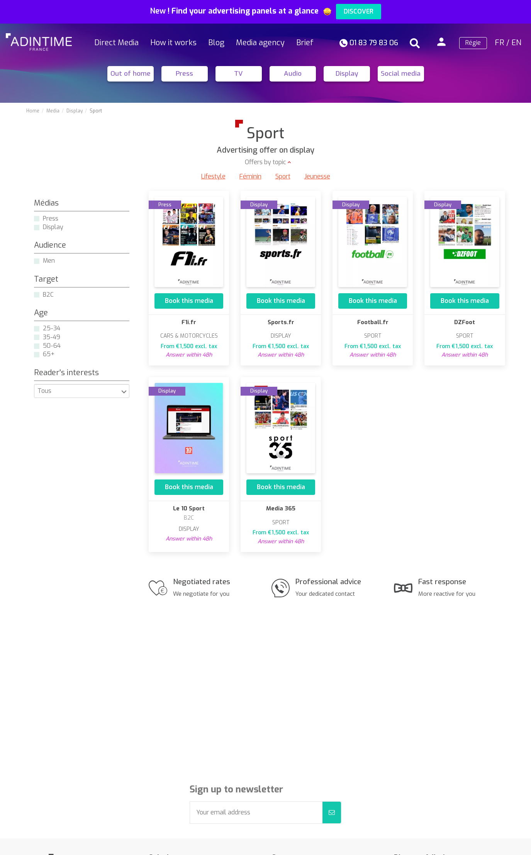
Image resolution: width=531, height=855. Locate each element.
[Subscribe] (331, 812)
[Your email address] (256, 812)
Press (184, 73)
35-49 (51, 337)
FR (499, 42)
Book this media (189, 301)
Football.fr (372, 322)
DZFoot (464, 322)
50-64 (52, 346)
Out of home (130, 73)
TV (238, 73)
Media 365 (280, 508)
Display (347, 73)
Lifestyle (213, 176)
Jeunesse (317, 176)
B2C (48, 295)
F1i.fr (189, 322)
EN (516, 42)
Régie (473, 43)
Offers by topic (265, 162)
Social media (401, 73)
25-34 (51, 328)
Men (49, 261)
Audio (293, 73)
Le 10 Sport (189, 508)
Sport (282, 176)
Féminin (250, 176)
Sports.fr (281, 322)
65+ (48, 354)
